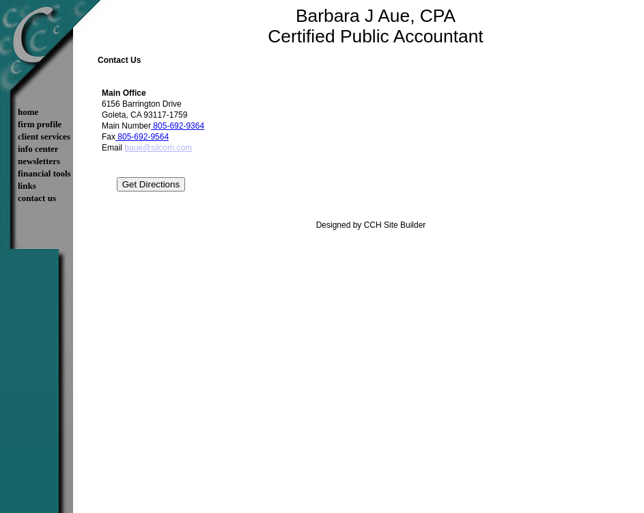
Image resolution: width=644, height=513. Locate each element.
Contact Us (37, 198)
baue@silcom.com (158, 148)
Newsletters (39, 161)
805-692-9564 (142, 137)
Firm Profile (39, 124)
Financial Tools (44, 173)
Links (27, 186)
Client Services (44, 136)
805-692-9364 (177, 126)
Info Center (38, 149)
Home (28, 112)
